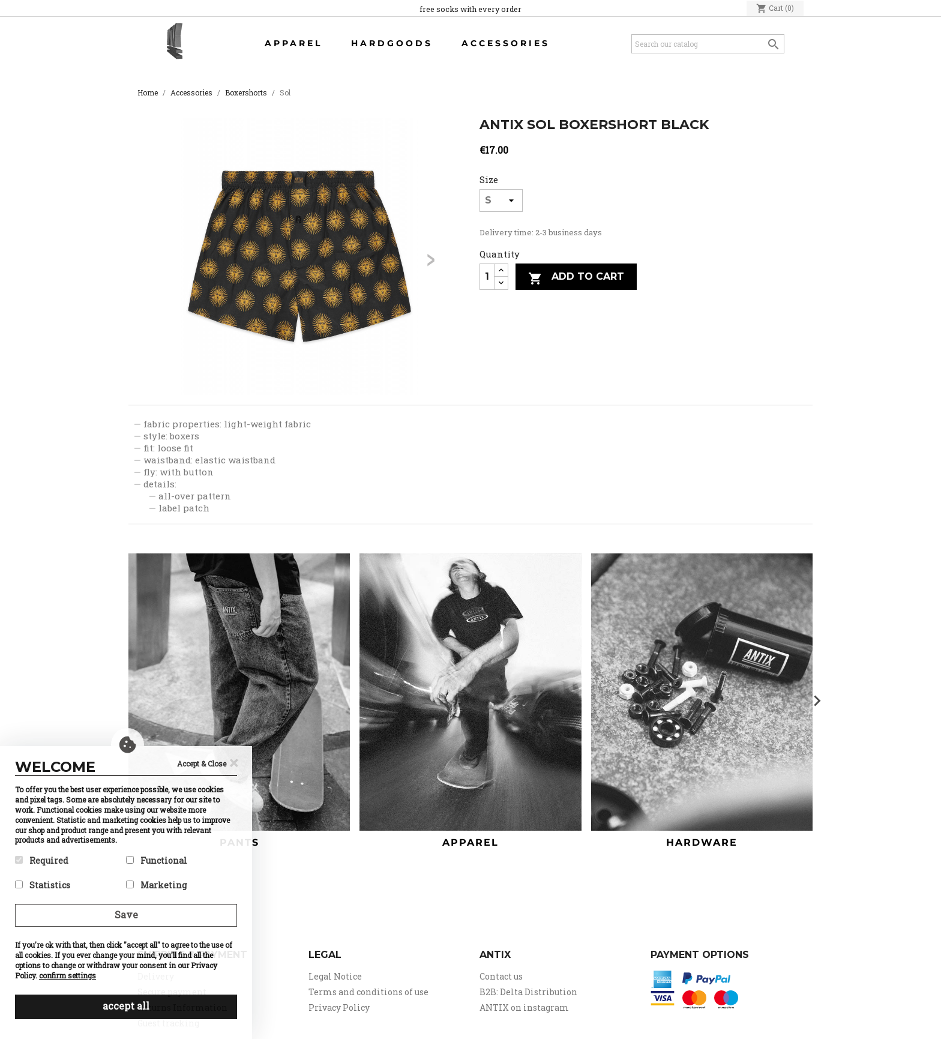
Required (41, 860)
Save (126, 914)
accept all (126, 1005)
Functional (156, 860)
